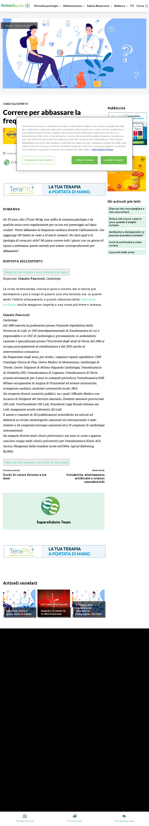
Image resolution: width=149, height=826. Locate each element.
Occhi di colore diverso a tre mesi (24, 476)
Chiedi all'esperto (24, 25)
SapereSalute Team (54, 522)
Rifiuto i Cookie (84, 159)
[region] (74, 144)
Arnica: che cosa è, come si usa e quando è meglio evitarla (125, 222)
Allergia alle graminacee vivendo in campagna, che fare (88, 609)
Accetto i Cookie (114, 159)
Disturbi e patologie (54, 604)
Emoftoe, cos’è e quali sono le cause (18, 612)
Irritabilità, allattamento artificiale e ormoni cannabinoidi (85, 478)
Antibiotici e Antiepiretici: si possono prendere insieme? (126, 233)
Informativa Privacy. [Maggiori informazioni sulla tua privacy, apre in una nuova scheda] (102, 149)
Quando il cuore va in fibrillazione (53, 612)
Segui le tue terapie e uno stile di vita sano (36, 272)
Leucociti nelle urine (121, 252)
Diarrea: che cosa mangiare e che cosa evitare (126, 210)
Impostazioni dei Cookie (38, 159)
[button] (142, 6)
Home (9, 25)
